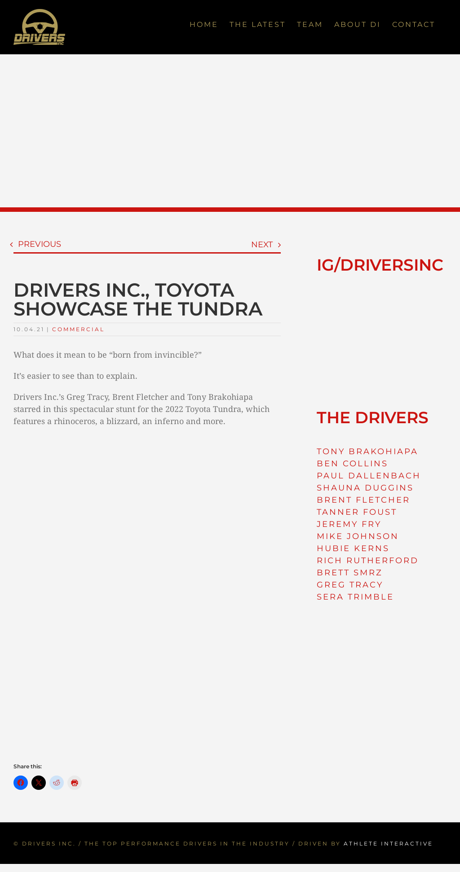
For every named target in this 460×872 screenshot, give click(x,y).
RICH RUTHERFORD (368, 560)
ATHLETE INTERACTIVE (388, 843)
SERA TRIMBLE (355, 597)
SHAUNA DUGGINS (365, 488)
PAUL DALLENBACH (369, 476)
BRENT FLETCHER (363, 500)
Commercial (78, 329)
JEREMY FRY (349, 524)
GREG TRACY (350, 585)
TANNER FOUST (357, 512)
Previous (39, 244)
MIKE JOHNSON (358, 536)
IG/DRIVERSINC (380, 265)
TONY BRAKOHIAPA (367, 451)
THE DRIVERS (373, 417)
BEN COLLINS (352, 464)
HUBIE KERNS (353, 548)
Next (262, 245)
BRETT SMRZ (350, 573)
